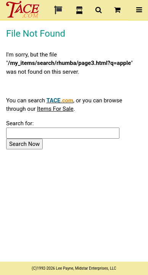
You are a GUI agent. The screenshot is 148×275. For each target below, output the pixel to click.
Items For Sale (55, 108)
